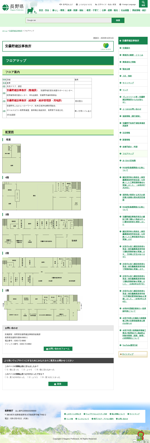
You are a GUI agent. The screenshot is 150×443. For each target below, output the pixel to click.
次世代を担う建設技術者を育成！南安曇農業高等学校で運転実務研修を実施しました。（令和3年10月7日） (133, 280)
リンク (125, 90)
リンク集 (69, 419)
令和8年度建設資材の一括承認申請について (134, 309)
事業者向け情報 (129, 62)
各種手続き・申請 (129, 147)
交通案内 (126, 48)
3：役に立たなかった (46, 370)
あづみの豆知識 (129, 161)
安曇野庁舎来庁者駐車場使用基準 (133, 124)
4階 (4, 86)
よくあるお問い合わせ (131, 109)
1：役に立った (13, 370)
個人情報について (118, 414)
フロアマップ (128, 154)
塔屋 (4, 83)
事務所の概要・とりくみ (132, 55)
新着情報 (126, 140)
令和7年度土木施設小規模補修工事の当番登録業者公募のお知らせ (134, 320)
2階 (4, 101)
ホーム (4, 31)
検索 (143, 5)
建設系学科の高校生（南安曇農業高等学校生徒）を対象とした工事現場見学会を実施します (133, 235)
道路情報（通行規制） (131, 116)
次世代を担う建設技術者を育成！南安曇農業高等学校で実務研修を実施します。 (133, 266)
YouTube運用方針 (130, 345)
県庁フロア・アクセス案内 (103, 419)
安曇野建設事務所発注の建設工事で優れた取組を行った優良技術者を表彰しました (133, 221)
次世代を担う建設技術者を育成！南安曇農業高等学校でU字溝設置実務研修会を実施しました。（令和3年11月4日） (134, 296)
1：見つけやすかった (16, 377)
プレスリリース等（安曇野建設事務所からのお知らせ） (133, 99)
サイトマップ (128, 83)
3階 (4, 93)
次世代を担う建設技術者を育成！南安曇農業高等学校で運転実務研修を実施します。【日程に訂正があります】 (133, 251)
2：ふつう (28, 370)
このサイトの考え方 (73, 414)
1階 (4, 111)
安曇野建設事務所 (15, 31)
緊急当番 (126, 69)
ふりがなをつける (85, 4)
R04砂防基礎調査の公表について (133, 208)
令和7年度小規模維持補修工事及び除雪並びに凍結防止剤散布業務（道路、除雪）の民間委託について (134, 334)
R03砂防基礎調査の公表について (133, 169)
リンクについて (83, 419)
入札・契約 (127, 76)
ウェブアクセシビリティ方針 (96, 414)
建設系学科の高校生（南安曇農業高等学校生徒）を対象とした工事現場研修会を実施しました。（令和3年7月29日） (133, 182)
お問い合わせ (123, 419)
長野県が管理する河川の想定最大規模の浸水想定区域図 (133, 197)
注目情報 (126, 133)
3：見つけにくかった (51, 377)
